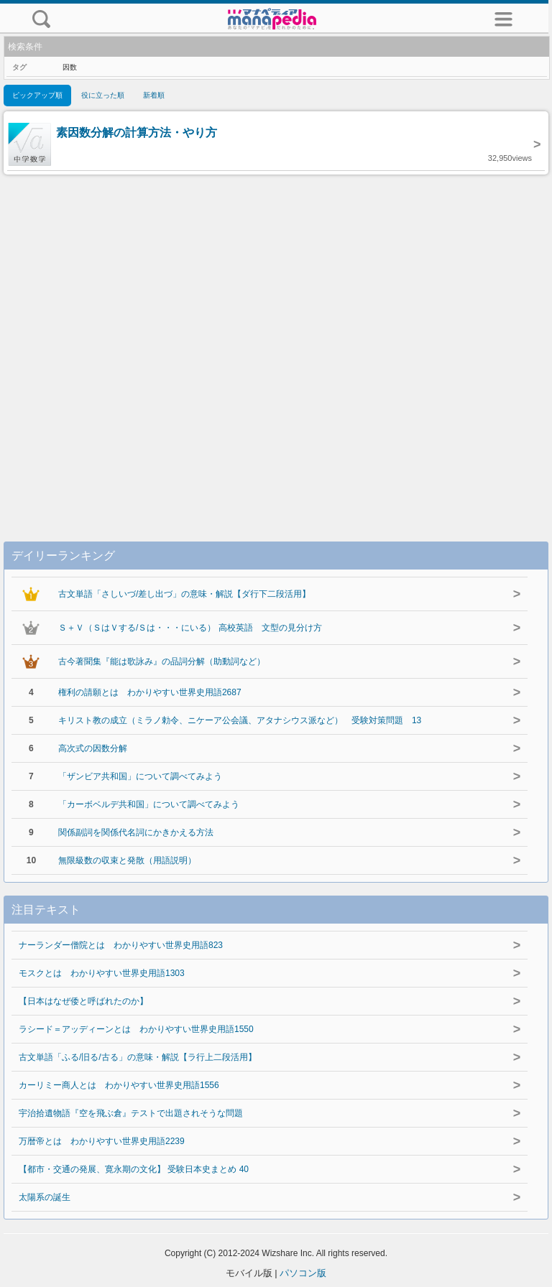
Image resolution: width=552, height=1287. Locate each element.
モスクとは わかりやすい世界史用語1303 (102, 973)
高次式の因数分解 (92, 748)
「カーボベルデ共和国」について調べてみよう (148, 804)
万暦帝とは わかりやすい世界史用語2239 (102, 1141)
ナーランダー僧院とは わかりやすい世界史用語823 (121, 945)
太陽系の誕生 (44, 1197)
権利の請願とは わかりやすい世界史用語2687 (150, 692)
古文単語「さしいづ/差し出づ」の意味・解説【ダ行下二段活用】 (184, 594)
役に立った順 (102, 95)
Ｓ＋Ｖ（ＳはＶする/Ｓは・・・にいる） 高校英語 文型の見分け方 (190, 628)
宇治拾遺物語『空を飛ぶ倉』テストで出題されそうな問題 (131, 1113)
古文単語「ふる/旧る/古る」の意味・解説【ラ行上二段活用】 (138, 1057)
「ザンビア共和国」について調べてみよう (140, 776)
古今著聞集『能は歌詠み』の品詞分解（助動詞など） (161, 661)
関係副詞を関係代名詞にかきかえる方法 (135, 832)
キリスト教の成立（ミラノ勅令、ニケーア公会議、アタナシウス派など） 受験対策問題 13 (239, 720)
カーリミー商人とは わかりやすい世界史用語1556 (119, 1085)
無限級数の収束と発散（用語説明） (127, 860)
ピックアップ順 (37, 95)
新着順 (154, 95)
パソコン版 (303, 1273)
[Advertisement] (276, 343)
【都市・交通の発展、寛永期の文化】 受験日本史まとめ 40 (134, 1169)
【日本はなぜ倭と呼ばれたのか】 (83, 1001)
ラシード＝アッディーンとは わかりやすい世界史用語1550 (136, 1029)
